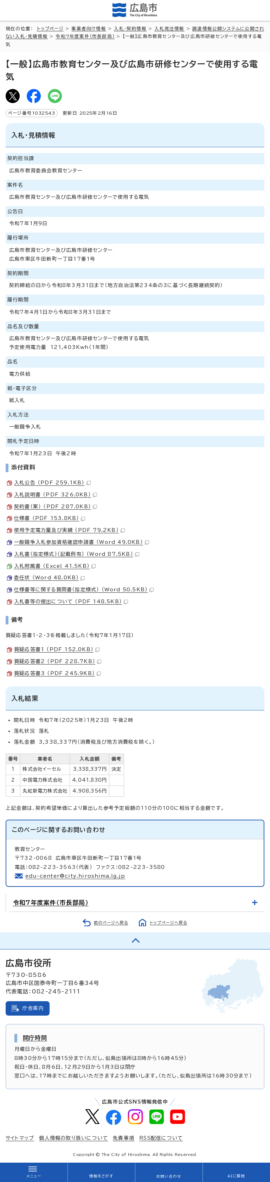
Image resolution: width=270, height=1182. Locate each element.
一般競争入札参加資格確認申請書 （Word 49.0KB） (81, 542)
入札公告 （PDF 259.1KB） (52, 482)
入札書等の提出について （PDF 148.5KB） (71, 601)
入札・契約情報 (130, 28)
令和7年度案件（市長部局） (85, 36)
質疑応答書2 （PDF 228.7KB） (57, 661)
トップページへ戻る (168, 922)
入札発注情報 (169, 28)
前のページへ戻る (111, 922)
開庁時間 (35, 1038)
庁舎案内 (33, 1008)
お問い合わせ (168, 1176)
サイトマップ (20, 1138)
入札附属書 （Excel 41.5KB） (55, 566)
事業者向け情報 (88, 28)
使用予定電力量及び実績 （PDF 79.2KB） (69, 530)
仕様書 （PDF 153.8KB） (49, 518)
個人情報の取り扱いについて (73, 1138)
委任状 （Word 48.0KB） (49, 577)
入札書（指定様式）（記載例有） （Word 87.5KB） (76, 554)
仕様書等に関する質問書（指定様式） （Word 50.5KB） (84, 589)
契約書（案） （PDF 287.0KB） (55, 506)
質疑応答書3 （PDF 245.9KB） (57, 673)
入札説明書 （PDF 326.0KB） (55, 494)
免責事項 (123, 1138)
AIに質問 (236, 1176)
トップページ (50, 28)
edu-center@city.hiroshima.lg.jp (75, 875)
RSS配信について (161, 1138)
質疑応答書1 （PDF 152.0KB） (56, 649)
